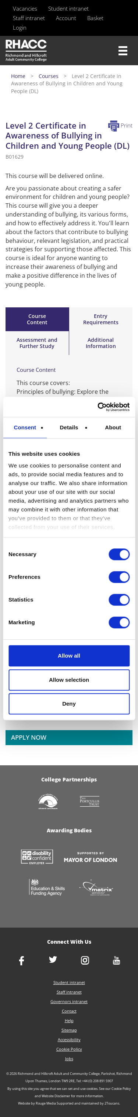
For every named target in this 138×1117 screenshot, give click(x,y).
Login (19, 27)
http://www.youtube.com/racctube (116, 961)
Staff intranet (29, 18)
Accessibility (69, 1039)
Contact (69, 1011)
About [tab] (113, 427)
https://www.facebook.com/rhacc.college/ (21, 961)
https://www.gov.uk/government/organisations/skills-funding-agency (47, 888)
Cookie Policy (69, 1049)
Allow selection (69, 680)
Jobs (69, 1058)
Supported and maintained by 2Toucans (88, 1103)
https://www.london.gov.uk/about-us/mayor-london (91, 857)
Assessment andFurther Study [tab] (37, 343)
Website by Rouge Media (37, 1103)
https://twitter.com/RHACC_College (53, 960)
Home (18, 76)
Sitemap (69, 1030)
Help (69, 1020)
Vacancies (25, 8)
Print (120, 125)
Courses (49, 76)
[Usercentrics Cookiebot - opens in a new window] (98, 407)
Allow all (69, 655)
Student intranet (68, 8)
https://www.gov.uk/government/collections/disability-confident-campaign (37, 858)
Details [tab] (69, 427)
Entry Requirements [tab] (100, 319)
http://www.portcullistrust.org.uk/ (90, 802)
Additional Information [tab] (101, 343)
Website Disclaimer (56, 1096)
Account (66, 18)
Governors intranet (69, 1001)
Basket (95, 18)
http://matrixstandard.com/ (96, 888)
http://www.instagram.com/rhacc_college (85, 961)
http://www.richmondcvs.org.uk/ (48, 802)
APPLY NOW (28, 737)
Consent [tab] (25, 427)
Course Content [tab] (37, 319)
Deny (69, 703)
